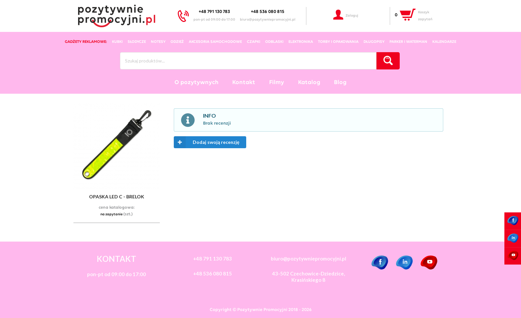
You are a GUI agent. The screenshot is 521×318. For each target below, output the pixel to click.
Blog (340, 82)
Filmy (276, 82)
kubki (117, 42)
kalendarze (444, 42)
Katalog (309, 82)
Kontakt (243, 82)
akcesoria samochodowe (215, 42)
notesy (158, 42)
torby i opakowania (338, 42)
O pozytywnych (196, 82)
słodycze (137, 42)
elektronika (300, 42)
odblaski (274, 42)
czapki (253, 42)
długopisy (374, 42)
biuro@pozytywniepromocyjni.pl (267, 20)
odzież (177, 42)
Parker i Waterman (408, 42)
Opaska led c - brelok (116, 196)
